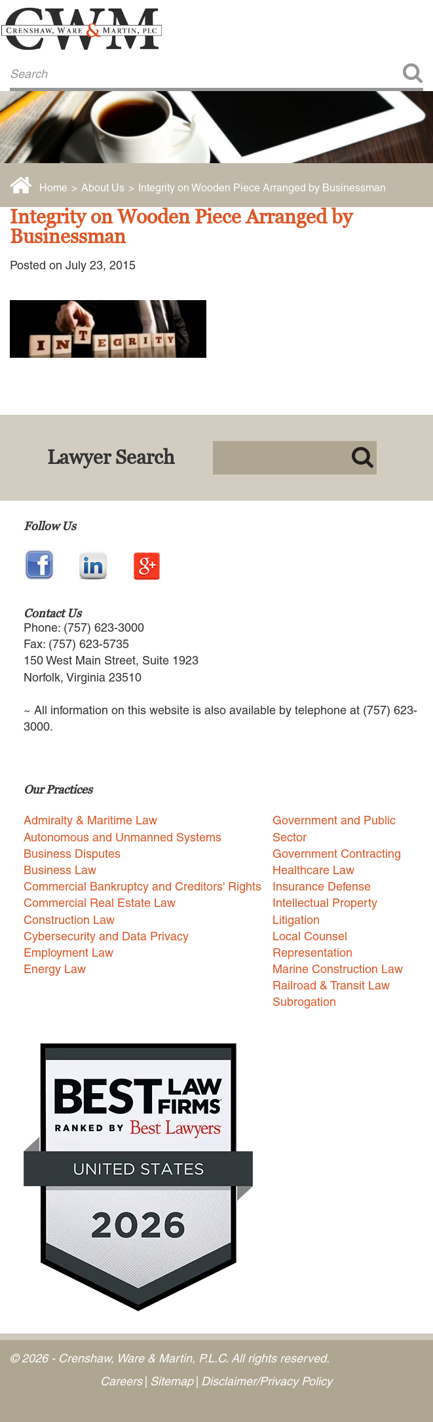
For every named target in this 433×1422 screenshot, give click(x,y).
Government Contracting (337, 853)
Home (53, 188)
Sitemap (171, 1381)
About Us (102, 188)
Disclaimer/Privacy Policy (266, 1381)
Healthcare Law (313, 870)
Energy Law (55, 969)
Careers (121, 1381)
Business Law (60, 870)
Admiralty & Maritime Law (90, 820)
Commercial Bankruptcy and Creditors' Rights (142, 886)
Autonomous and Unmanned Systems (122, 837)
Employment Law (68, 952)
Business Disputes (72, 853)
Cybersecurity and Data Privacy (106, 936)
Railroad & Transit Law (331, 985)
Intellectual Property (325, 903)
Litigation (296, 920)
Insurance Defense (322, 886)
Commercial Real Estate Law (100, 903)
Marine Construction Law (338, 969)
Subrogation (304, 1002)
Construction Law (69, 920)
